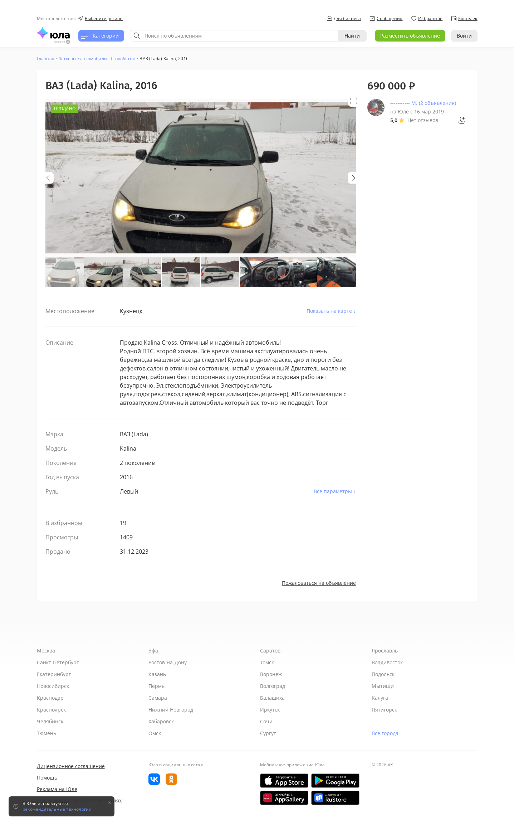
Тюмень (46, 733)
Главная (45, 58)
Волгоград (272, 686)
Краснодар (50, 697)
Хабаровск (161, 721)
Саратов (270, 650)
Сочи (266, 721)
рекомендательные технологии (57, 809)
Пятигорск (384, 709)
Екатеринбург (54, 674)
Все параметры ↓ (335, 491)
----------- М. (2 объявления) (423, 103)
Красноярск (51, 709)
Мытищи (383, 686)
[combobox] (234, 36)
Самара (157, 697)
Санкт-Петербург (58, 662)
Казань (157, 674)
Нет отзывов (422, 120)
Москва (46, 650)
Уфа (153, 650)
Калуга (380, 697)
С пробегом (123, 58)
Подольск (383, 674)
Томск (267, 662)
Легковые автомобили (82, 58)
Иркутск (270, 709)
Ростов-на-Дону (167, 662)
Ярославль (385, 650)
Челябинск (50, 721)
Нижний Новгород (170, 709)
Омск (154, 733)
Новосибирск (53, 686)
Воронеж (271, 674)
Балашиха (272, 697)
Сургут (268, 733)
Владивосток (387, 662)
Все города (385, 733)
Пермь (156, 686)
